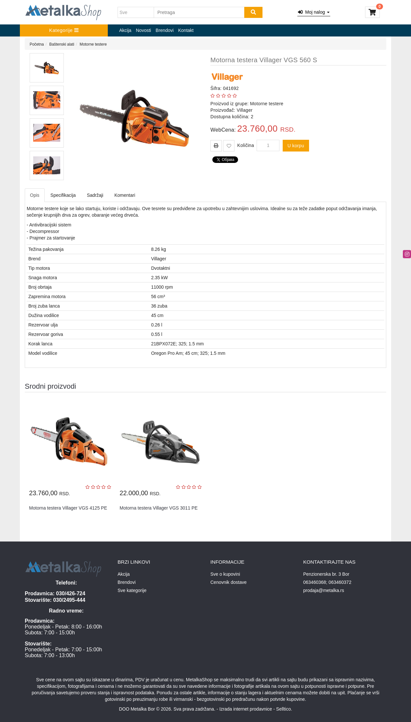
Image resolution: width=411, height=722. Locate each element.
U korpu (296, 145)
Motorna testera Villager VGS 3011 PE (158, 508)
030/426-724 (70, 593)
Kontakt (185, 30)
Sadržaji (95, 195)
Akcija (125, 30)
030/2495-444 (69, 600)
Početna (37, 44)
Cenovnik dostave (228, 582)
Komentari (124, 195)
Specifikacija (63, 195)
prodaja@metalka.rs (323, 590)
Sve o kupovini (225, 574)
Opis (34, 195)
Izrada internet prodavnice (245, 709)
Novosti (143, 30)
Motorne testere (93, 44)
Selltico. (284, 709)
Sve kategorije (132, 590)
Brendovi (165, 30)
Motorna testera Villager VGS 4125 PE (68, 508)
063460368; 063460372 (327, 582)
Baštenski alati (61, 44)
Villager (245, 110)
